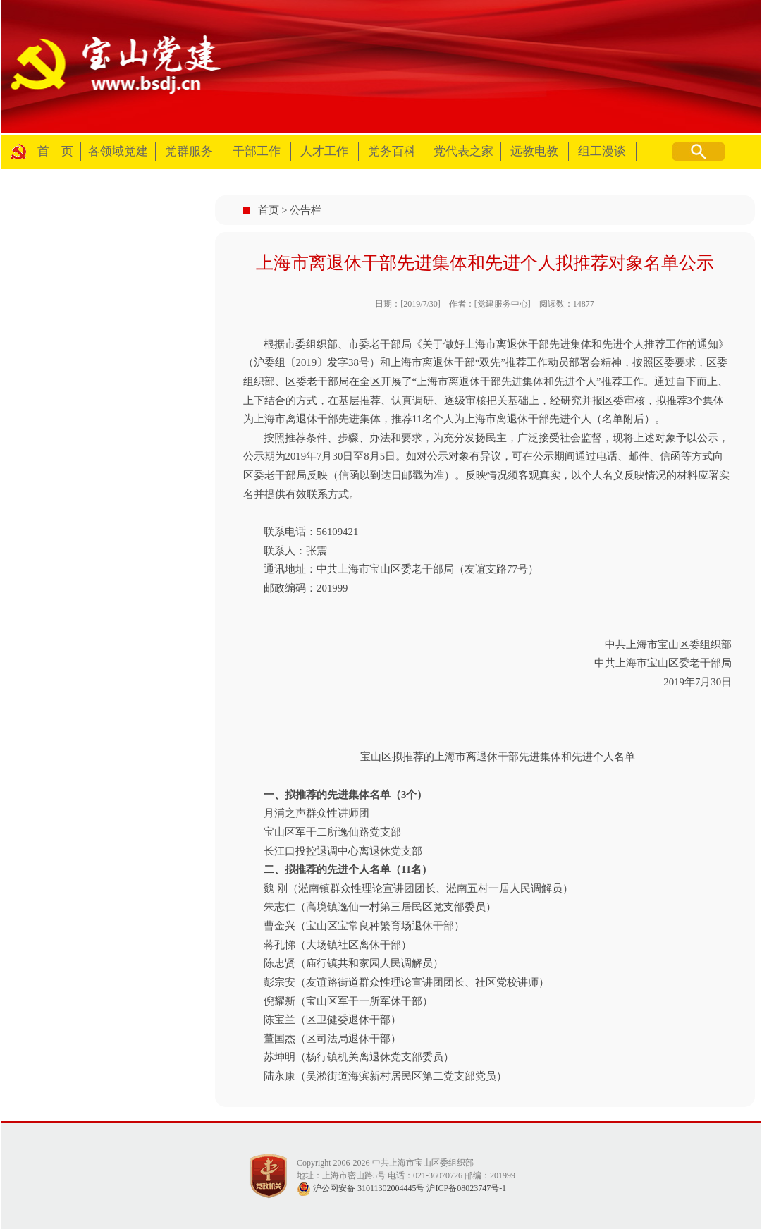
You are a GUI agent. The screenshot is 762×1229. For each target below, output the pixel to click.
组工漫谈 (602, 151)
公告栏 (305, 210)
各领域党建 (118, 151)
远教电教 (534, 151)
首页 (268, 210)
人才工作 (324, 151)
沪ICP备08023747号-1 (466, 1188)
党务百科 (392, 151)
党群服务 (189, 151)
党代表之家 (463, 151)
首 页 (55, 151)
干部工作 (257, 151)
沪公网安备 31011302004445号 (361, 1188)
